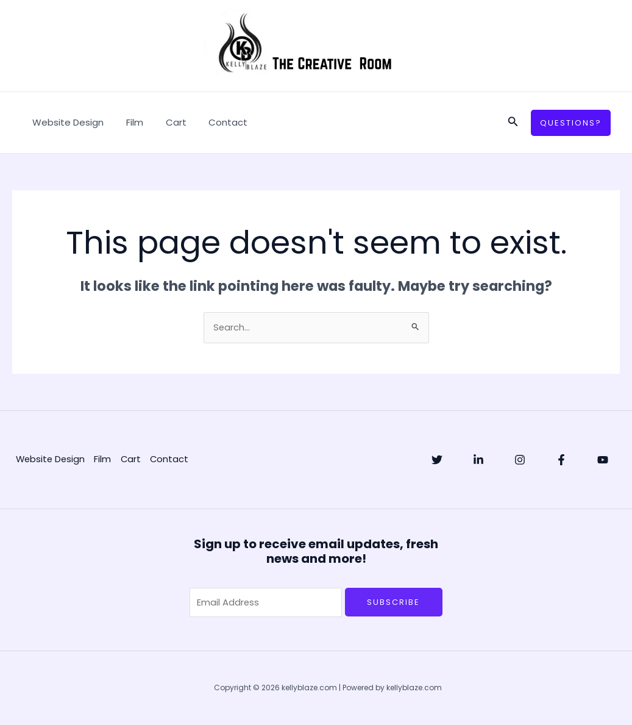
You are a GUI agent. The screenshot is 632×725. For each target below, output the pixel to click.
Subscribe (393, 602)
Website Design (66, 122)
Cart (165, 122)
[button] (513, 122)
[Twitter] (436, 460)
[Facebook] (561, 460)
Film (128, 122)
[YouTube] (602, 460)
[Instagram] (519, 460)
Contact (213, 122)
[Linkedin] (478, 460)
